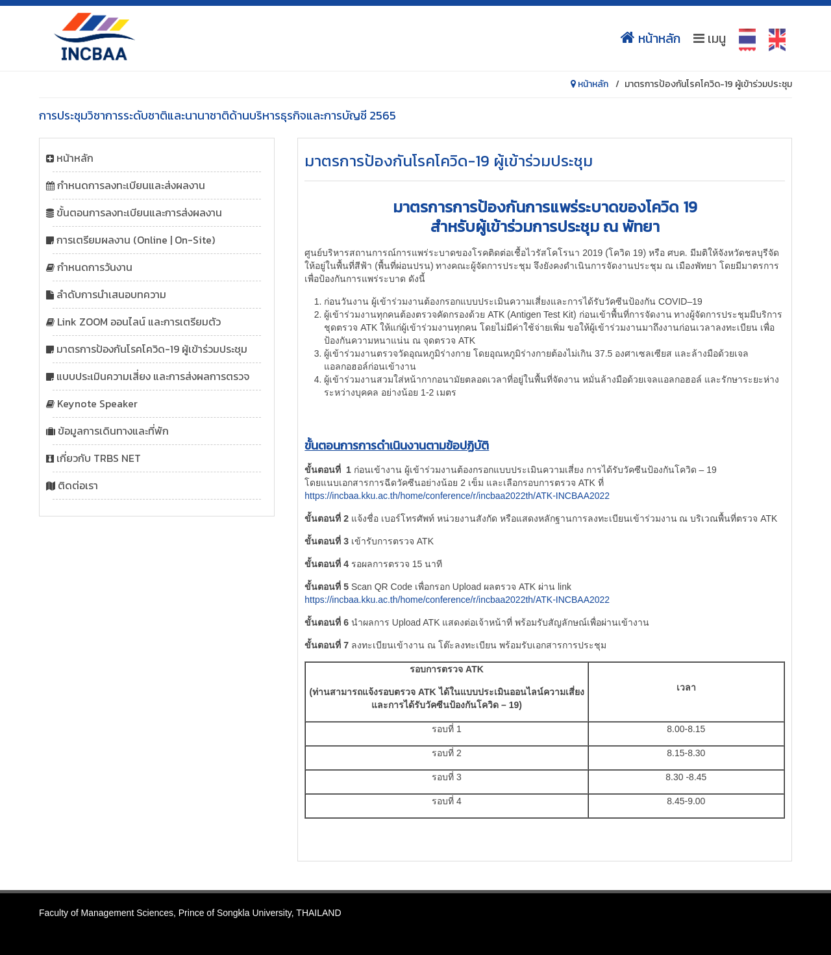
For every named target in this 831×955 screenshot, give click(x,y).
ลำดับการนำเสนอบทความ (111, 294)
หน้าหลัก (650, 38)
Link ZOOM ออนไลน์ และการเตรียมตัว (139, 321)
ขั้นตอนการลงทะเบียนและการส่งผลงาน (139, 212)
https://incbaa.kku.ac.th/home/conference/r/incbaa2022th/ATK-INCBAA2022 (457, 495)
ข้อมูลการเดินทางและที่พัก (113, 431)
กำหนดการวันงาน (94, 267)
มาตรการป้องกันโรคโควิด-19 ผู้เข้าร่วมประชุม (151, 349)
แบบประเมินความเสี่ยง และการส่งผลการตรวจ (152, 376)
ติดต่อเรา (78, 485)
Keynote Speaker (97, 403)
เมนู (709, 38)
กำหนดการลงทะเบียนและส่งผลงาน (131, 185)
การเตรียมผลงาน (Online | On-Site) (135, 240)
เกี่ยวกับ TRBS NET (98, 458)
